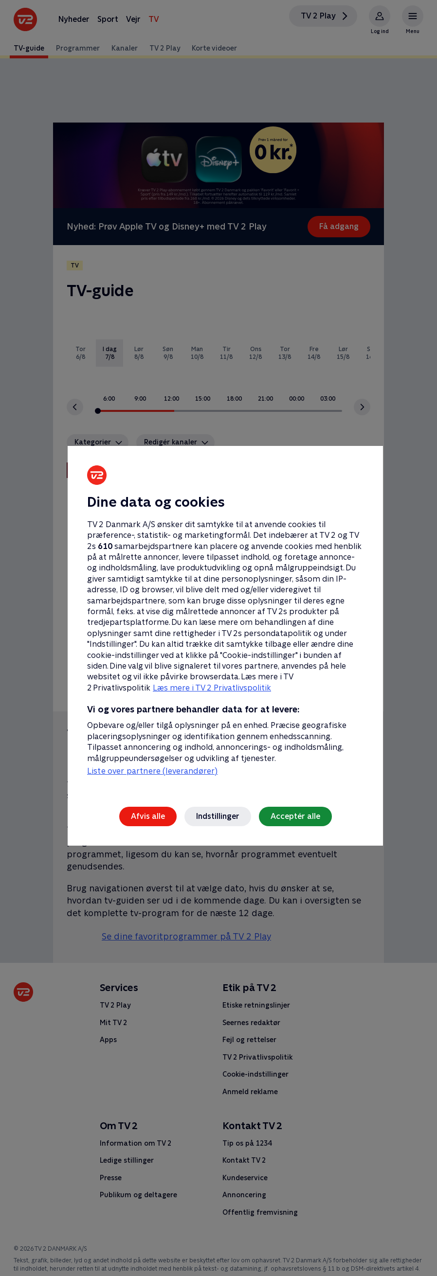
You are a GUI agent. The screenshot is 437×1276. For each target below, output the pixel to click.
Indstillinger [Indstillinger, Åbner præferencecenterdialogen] (217, 816)
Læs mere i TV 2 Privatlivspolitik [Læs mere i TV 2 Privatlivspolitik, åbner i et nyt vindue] (212, 687)
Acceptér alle (295, 816)
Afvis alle (148, 816)
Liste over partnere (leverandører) (152, 771)
